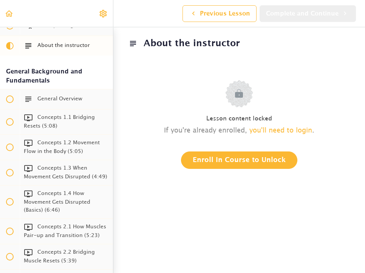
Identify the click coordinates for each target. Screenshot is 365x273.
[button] (9, 13)
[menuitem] (103, 13)
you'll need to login (280, 130)
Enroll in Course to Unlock (239, 160)
